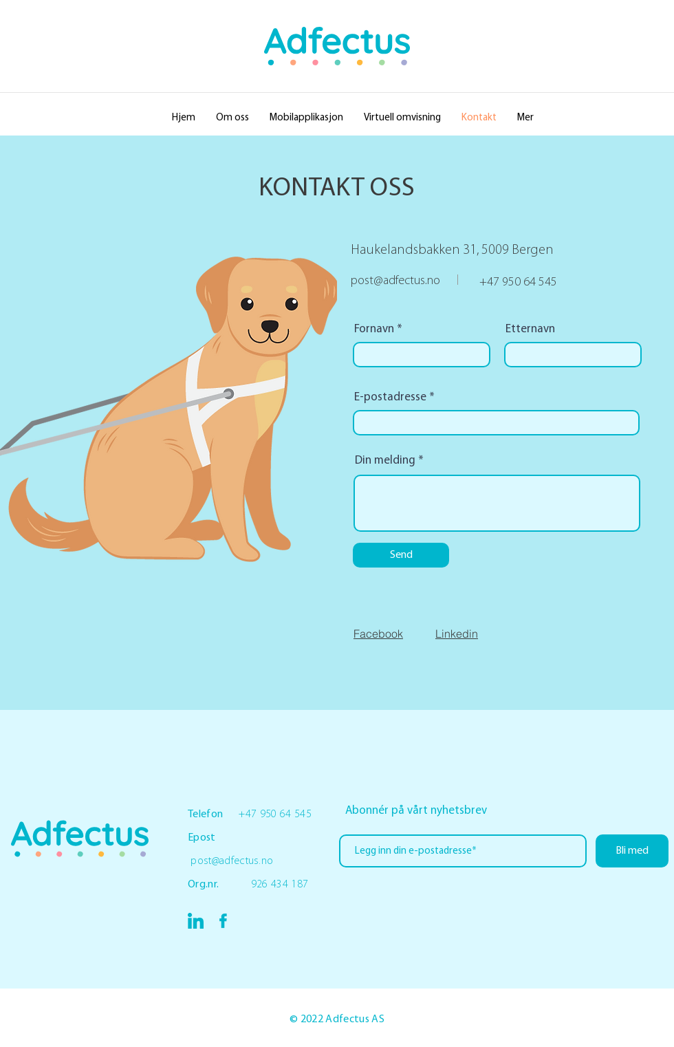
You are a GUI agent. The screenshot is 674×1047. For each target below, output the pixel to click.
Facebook (378, 633)
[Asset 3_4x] (196, 921)
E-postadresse (390, 397)
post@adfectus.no (395, 281)
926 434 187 (280, 884)
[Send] (401, 555)
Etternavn (530, 329)
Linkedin (456, 633)
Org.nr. (219, 884)
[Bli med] (632, 850)
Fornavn (374, 329)
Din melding (385, 460)
